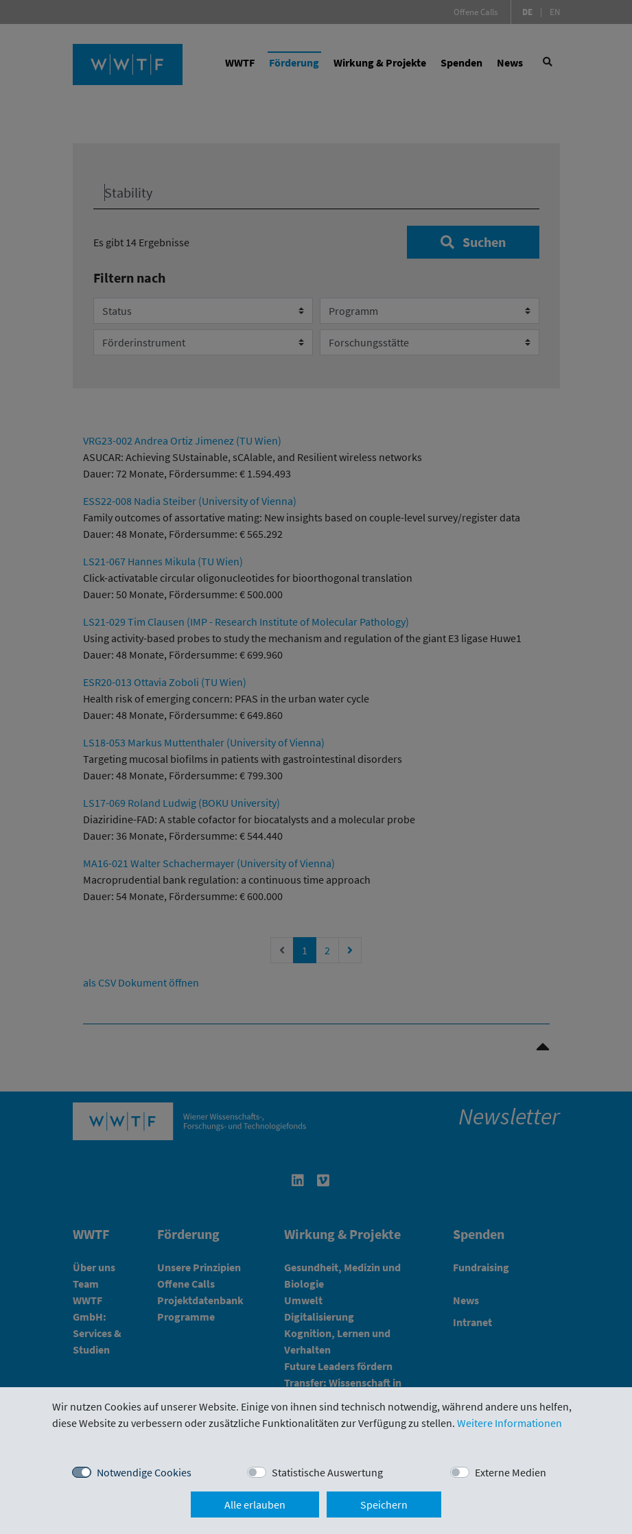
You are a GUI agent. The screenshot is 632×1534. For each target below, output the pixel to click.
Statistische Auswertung (327, 1472)
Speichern (384, 1504)
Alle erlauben (254, 1504)
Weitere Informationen (509, 1423)
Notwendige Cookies (144, 1472)
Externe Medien (510, 1472)
